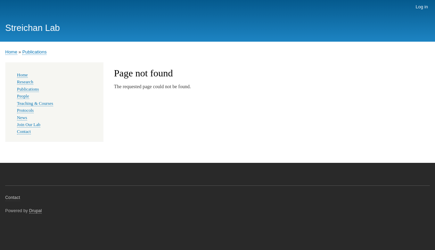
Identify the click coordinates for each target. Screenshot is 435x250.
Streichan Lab (32, 28)
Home (11, 52)
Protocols (25, 110)
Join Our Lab (28, 124)
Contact (24, 131)
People (23, 96)
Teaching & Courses (35, 103)
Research (25, 82)
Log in (422, 6)
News (22, 117)
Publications (34, 52)
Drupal (35, 210)
